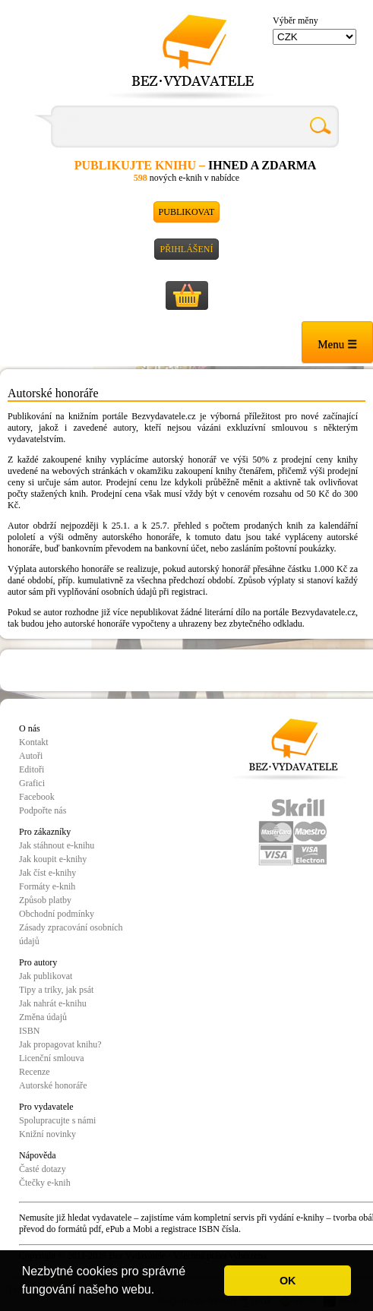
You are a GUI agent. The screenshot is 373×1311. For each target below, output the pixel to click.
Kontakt (34, 742)
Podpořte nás (42, 810)
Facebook (37, 796)
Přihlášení (186, 249)
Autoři (31, 755)
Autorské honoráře (53, 1085)
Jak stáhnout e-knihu (56, 845)
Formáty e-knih (47, 886)
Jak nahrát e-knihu (53, 1003)
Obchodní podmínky (56, 913)
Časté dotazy (42, 1169)
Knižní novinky (47, 1134)
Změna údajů (43, 1017)
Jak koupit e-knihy (53, 859)
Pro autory (38, 962)
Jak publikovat (45, 976)
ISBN (29, 1030)
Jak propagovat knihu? (60, 1044)
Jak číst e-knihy (47, 872)
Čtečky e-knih (45, 1182)
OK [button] (288, 1281)
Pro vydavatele (46, 1106)
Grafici (32, 783)
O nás (29, 728)
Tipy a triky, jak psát (56, 989)
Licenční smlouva (51, 1058)
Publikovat (187, 212)
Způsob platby (45, 900)
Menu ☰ (337, 344)
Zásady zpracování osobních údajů (71, 934)
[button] (160, 1291)
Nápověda (37, 1155)
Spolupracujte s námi (57, 1120)
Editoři (31, 769)
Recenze (34, 1071)
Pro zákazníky (45, 831)
